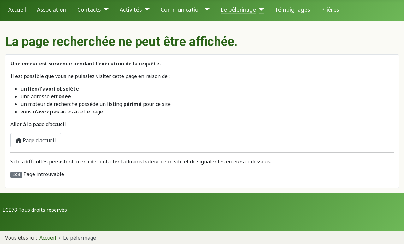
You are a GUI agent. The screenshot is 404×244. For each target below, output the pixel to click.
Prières (330, 9)
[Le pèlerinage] (260, 9)
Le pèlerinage (238, 9)
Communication (181, 9)
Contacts (89, 9)
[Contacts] (105, 9)
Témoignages (292, 9)
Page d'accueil (36, 140)
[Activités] (146, 9)
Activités (131, 9)
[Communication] (206, 9)
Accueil (17, 9)
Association (51, 9)
